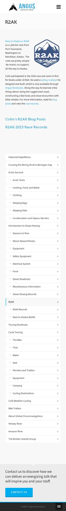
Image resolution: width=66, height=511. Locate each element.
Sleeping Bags (20, 203)
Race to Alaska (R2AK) (24, 317)
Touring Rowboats (18, 324)
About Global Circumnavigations (25, 416)
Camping (17, 385)
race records (32, 103)
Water (16, 355)
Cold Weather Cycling (19, 401)
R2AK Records (20, 309)
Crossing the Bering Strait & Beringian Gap (30, 165)
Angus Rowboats (14, 87)
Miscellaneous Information (27, 286)
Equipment (18, 248)
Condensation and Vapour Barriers (31, 218)
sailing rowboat (49, 80)
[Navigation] (58, 7)
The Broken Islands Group (22, 439)
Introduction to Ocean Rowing (24, 225)
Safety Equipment (22, 256)
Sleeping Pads (20, 210)
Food (15, 271)
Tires (15, 347)
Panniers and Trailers (23, 370)
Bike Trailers (14, 408)
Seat (15, 362)
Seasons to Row (21, 233)
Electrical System (21, 264)
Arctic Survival (15, 172)
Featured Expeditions (19, 157)
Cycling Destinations (23, 393)
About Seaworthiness (24, 241)
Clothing (17, 195)
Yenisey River (15, 423)
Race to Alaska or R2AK (17, 41)
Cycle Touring (15, 332)
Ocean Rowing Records (24, 294)
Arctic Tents (19, 180)
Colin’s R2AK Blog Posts (25, 119)
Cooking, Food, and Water (26, 187)
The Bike (17, 340)
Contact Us (19, 492)
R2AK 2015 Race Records (26, 127)
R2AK (11, 302)
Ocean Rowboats (21, 279)
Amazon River (15, 431)
